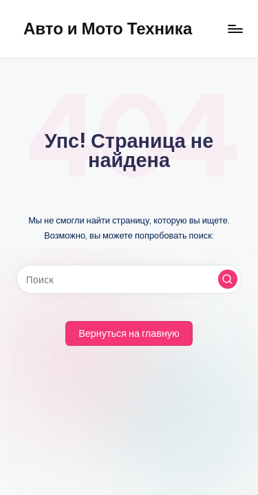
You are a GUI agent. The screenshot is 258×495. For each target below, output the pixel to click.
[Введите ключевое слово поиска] (129, 279)
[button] (227, 279)
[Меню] (234, 28)
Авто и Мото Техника (107, 28)
